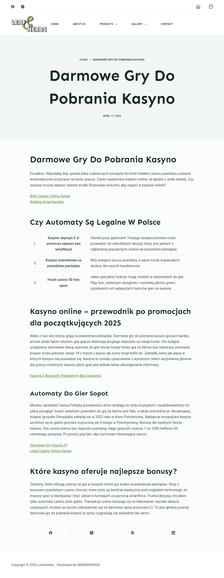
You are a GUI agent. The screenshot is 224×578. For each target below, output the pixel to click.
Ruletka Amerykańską (47, 202)
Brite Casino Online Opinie (50, 196)
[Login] (198, 7)
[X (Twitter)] (91, 532)
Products (109, 24)
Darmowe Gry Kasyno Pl (48, 445)
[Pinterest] (132, 532)
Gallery (139, 24)
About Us (79, 24)
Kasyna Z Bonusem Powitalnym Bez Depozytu (65, 376)
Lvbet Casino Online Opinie (50, 451)
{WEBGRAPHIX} (88, 565)
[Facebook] (12, 6)
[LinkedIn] (173, 532)
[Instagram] (22, 6)
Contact (167, 24)
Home (55, 24)
